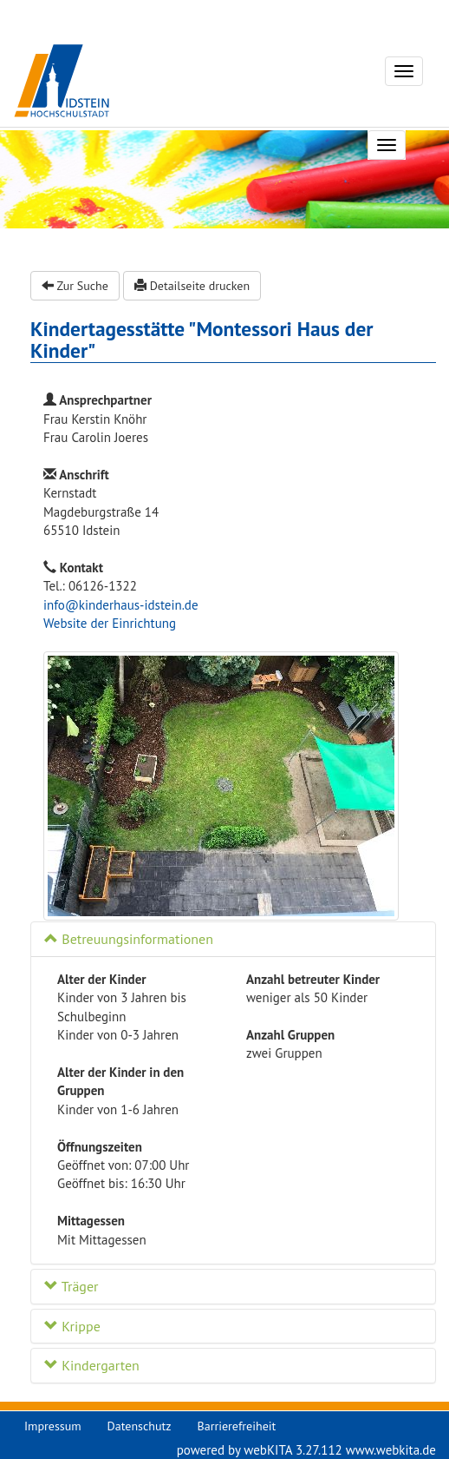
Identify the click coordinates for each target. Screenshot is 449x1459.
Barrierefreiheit (237, 1426)
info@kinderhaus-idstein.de (120, 605)
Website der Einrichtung (109, 623)
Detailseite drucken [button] (192, 286)
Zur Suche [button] (75, 286)
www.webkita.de (391, 1450)
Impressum (52, 1426)
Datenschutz (139, 1426)
